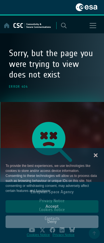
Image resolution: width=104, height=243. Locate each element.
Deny (52, 221)
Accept (52, 206)
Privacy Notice (64, 235)
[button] (95, 155)
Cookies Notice (38, 235)
